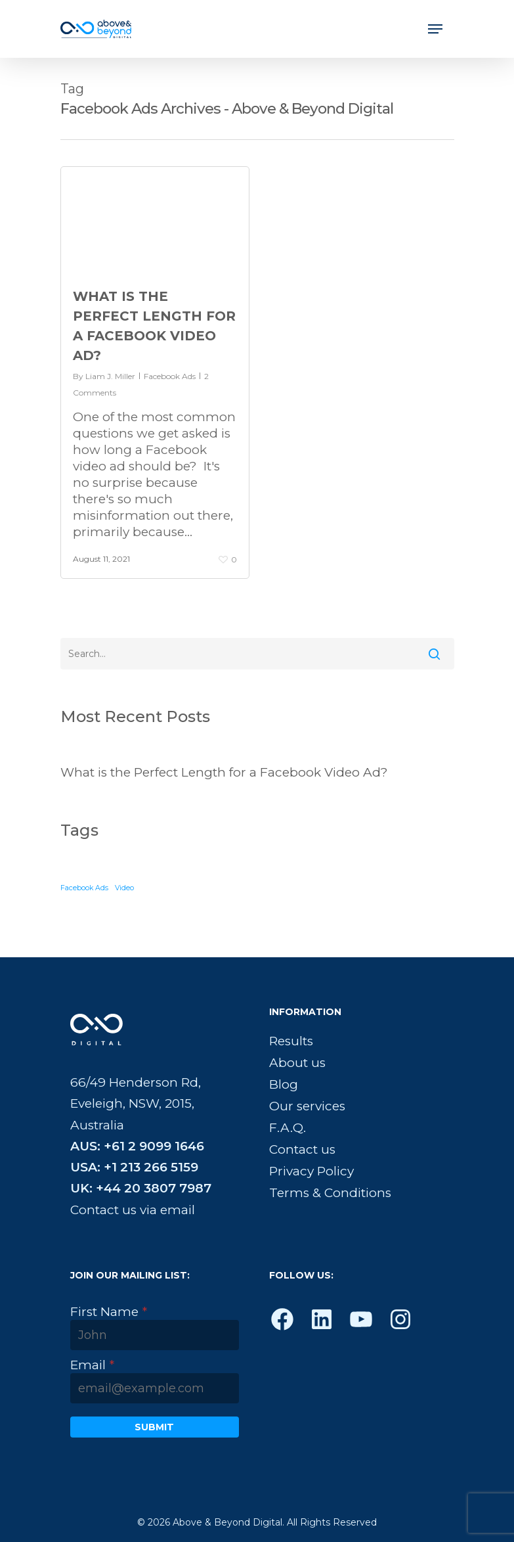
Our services (307, 1106)
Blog (283, 1084)
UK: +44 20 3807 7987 (140, 1188)
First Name (108, 1311)
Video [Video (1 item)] (124, 888)
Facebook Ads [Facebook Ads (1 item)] (84, 888)
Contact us (302, 1149)
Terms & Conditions (330, 1192)
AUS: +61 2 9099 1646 (137, 1146)
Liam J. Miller (110, 376)
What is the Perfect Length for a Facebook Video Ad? (224, 772)
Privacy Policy (311, 1171)
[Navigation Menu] (435, 28)
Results (291, 1041)
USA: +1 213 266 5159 (134, 1167)
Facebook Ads (170, 376)
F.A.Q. (287, 1127)
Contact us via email (132, 1209)
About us (297, 1062)
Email (92, 1364)
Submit (154, 1427)
